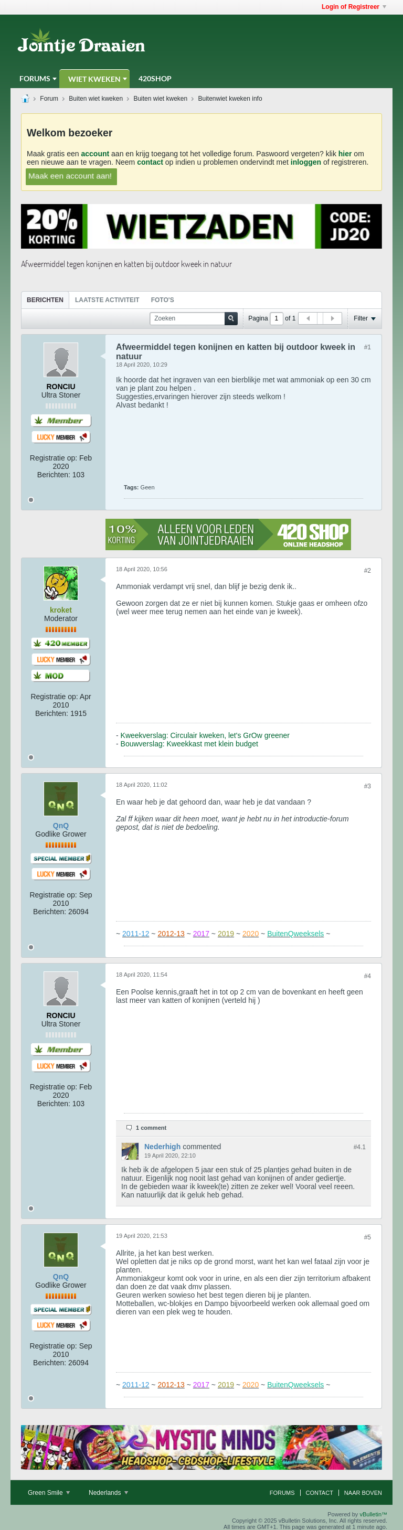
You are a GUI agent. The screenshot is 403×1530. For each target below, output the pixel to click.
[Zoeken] (194, 318)
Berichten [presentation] (45, 300)
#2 (367, 570)
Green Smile (49, 1492)
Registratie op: (53, 458)
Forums (34, 78)
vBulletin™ (373, 1514)
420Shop (155, 78)
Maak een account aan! (70, 176)
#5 (367, 1237)
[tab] (45, 299)
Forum (49, 98)
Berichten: (53, 474)
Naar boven (363, 1493)
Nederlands (108, 1492)
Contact (319, 1493)
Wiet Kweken (94, 78)
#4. (360, 1147)
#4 (367, 976)
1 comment (151, 1128)
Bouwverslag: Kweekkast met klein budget (189, 744)
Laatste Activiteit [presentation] (107, 300)
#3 (367, 786)
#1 (367, 347)
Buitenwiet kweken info (230, 98)
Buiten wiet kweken (96, 98)
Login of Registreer (354, 6)
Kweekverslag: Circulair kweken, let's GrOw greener (205, 735)
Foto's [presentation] (162, 300)
